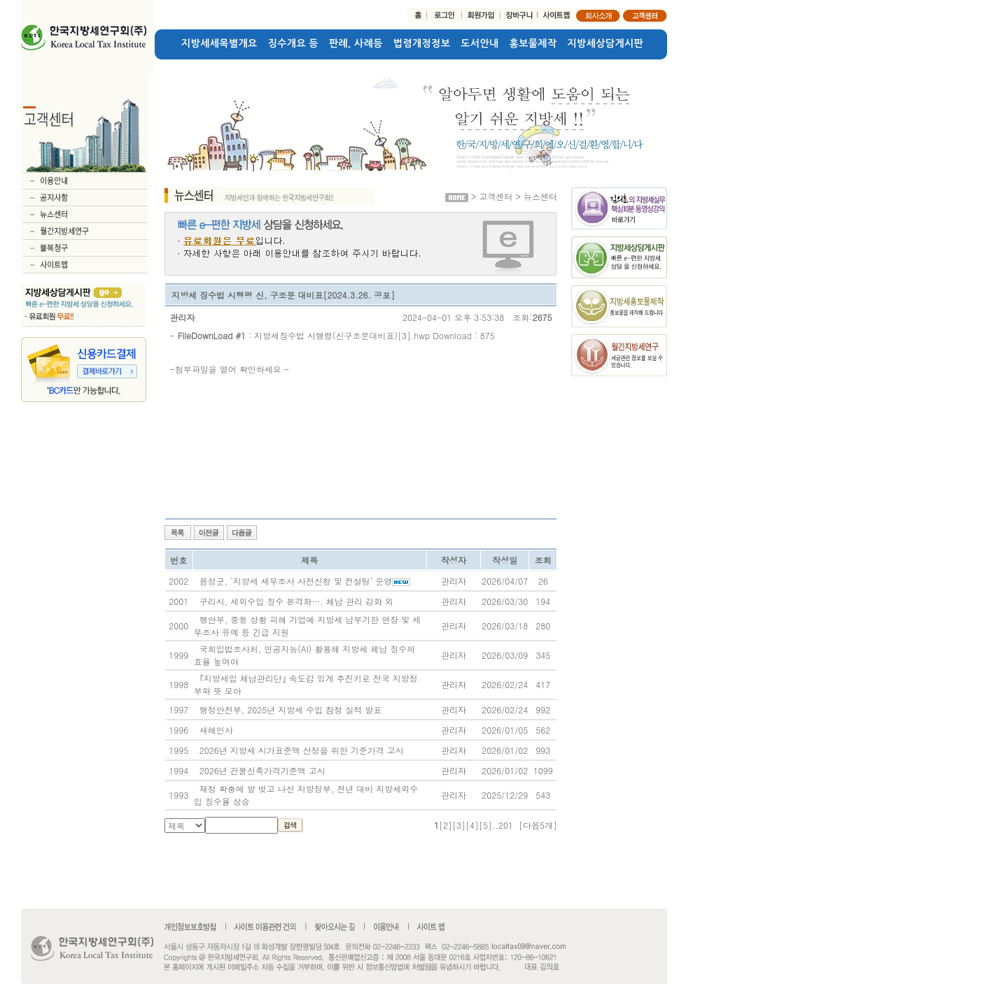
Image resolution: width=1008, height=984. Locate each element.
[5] (485, 825)
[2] (445, 825)
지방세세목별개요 (219, 43)
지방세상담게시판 (606, 43)
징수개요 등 (293, 43)
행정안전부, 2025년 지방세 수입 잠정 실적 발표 (291, 709)
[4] (472, 825)
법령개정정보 (421, 43)
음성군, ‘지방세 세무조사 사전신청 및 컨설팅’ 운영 (296, 581)
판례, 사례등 (356, 43)
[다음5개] (538, 825)
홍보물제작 (533, 43)
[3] (458, 825)
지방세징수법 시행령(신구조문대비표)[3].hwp (342, 335)
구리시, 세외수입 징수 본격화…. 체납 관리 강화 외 (296, 601)
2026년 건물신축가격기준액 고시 (263, 770)
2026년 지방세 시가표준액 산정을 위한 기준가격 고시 (302, 750)
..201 (502, 825)
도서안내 (479, 43)
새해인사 (216, 730)
